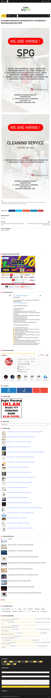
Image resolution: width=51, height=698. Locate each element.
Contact (10, 538)
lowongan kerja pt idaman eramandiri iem (24, 622)
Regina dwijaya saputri (6, 625)
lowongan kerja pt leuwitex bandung (24, 642)
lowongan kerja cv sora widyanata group (21, 640)
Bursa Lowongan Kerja (6, 609)
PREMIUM (13, 25)
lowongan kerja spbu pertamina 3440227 (27, 646)
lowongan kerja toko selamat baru (31, 633)
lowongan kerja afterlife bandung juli (28, 629)
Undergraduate (44, 611)
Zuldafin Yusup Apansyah (7, 636)
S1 (24, 611)
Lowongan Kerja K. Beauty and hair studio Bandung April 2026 (21, 436)
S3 (29, 611)
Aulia (2, 640)
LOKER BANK (30, 609)
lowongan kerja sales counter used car (30, 636)
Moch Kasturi (4, 622)
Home (3, 15)
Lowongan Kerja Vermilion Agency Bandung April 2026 (19, 502)
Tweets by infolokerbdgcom (7, 602)
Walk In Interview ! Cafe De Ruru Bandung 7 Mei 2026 (19, 441)
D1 (12, 609)
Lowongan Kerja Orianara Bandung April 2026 (17, 487)
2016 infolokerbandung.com (13, 696)
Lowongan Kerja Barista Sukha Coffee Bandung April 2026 (20, 528)
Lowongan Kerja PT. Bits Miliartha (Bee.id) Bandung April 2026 (21, 462)
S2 (26, 611)
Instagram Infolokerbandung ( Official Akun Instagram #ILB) (18, 353)
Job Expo (19, 609)
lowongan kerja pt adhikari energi (27, 618)
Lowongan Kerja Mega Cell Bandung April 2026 (17, 497)
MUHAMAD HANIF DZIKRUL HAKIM (8, 633)
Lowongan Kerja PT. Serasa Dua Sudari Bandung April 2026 (20, 457)
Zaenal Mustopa (4, 642)
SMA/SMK (17, 25)
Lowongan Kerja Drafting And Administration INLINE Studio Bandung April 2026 (24, 507)
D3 (15, 609)
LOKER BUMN (36, 609)
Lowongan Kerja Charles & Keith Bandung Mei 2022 (20, 568)
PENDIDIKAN (14, 611)
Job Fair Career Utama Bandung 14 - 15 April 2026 (18, 523)
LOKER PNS (43, 609)
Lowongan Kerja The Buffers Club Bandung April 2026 (19, 472)
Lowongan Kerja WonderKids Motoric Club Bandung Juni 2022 (23, 574)
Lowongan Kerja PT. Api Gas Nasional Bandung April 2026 (19, 482)
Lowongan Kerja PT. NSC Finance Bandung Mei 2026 (18, 446)
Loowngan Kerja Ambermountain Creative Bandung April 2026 (23, 556)
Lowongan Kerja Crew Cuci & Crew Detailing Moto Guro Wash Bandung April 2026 (25, 452)
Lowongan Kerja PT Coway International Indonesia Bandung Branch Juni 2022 (27, 562)
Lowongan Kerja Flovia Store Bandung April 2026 (18, 467)
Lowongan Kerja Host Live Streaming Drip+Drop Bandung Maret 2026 (24, 593)
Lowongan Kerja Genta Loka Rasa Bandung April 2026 (19, 492)
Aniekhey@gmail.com (6, 618)
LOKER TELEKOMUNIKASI (6, 611)
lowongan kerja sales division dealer (27, 625)
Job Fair (24, 609)
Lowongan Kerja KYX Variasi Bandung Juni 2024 (19, 581)
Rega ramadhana (5, 646)
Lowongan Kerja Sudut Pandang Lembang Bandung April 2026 (21, 477)
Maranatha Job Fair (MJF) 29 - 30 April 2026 (17, 518)
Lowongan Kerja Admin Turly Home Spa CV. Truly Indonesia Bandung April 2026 (25, 431)
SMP (38, 611)
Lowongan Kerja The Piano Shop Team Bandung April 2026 (20, 512)
